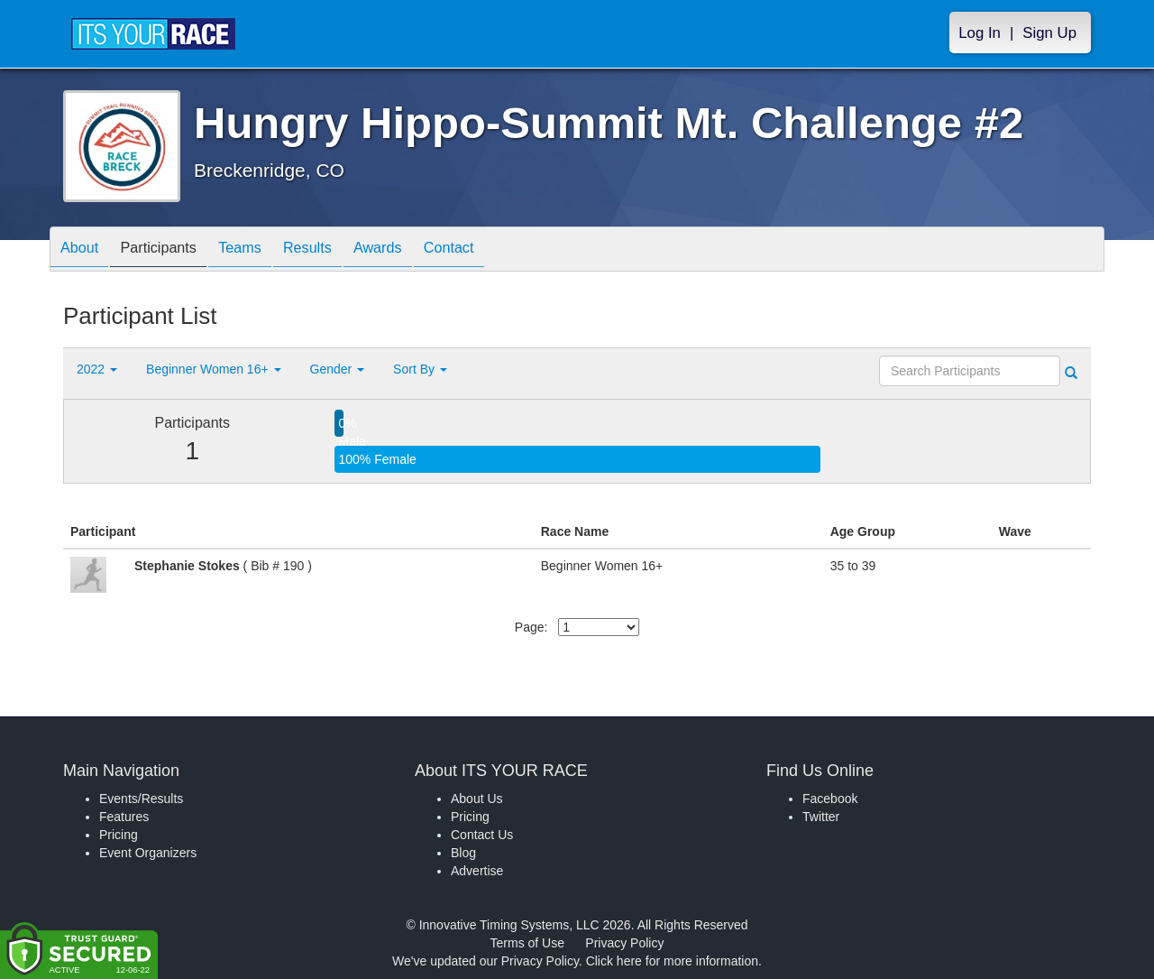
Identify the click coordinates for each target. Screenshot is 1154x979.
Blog (463, 852)
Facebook (829, 798)
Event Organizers (148, 852)
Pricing (118, 834)
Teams (263, 250)
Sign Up (1049, 33)
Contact (498, 250)
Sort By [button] (420, 369)
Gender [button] (337, 369)
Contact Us (482, 834)
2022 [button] (97, 369)
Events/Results (141, 798)
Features (124, 816)
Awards (418, 250)
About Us (477, 798)
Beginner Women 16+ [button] (213, 369)
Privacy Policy (624, 943)
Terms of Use (527, 943)
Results (339, 250)
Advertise (477, 871)
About (84, 250)
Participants (172, 250)
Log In (979, 33)
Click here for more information (672, 961)
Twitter (820, 816)
